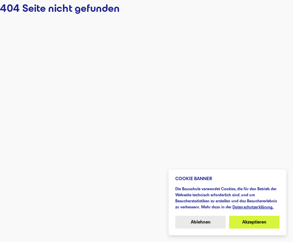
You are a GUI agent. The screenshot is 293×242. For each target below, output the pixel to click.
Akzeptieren (254, 222)
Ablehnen (201, 222)
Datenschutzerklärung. (253, 207)
